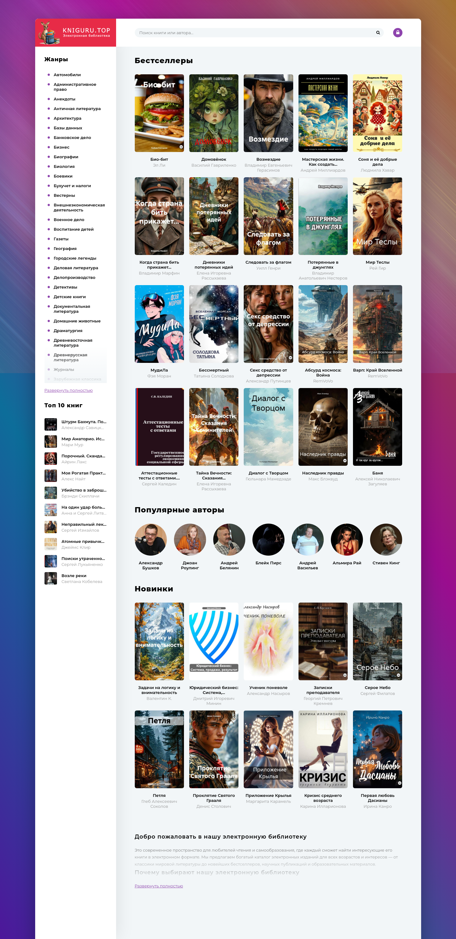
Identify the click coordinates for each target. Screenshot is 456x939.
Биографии (66, 156)
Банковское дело (72, 137)
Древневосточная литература (73, 343)
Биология (64, 166)
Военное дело (69, 219)
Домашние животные (77, 320)
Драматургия (68, 330)
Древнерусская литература (70, 357)
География (65, 248)
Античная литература (77, 108)
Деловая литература (76, 267)
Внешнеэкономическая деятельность (79, 207)
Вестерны (64, 195)
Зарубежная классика (77, 379)
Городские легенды (75, 258)
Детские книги (70, 296)
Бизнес (62, 147)
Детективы (66, 286)
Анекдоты (65, 98)
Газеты (61, 238)
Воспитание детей (74, 229)
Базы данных (68, 127)
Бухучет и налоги (72, 185)
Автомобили (67, 74)
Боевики (63, 175)
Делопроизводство (75, 277)
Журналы (64, 369)
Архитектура (68, 118)
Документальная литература (72, 309)
